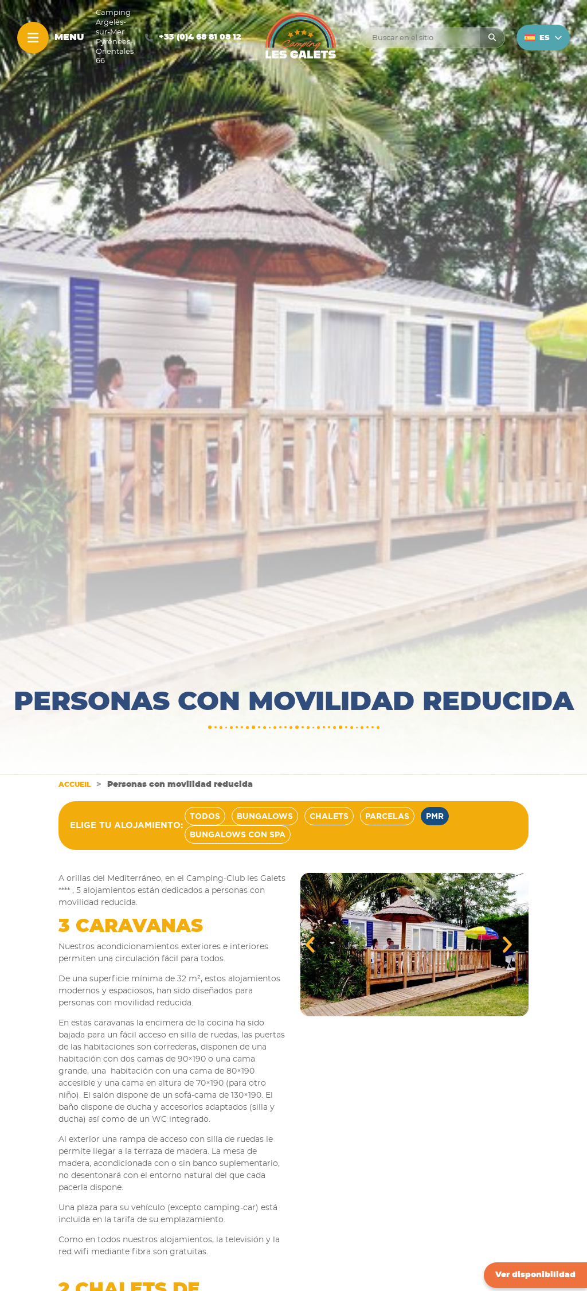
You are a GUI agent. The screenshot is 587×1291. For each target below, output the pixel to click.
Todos (205, 816)
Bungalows (265, 816)
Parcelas (387, 816)
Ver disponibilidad (535, 1275)
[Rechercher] (492, 38)
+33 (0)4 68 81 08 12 (200, 37)
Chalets (329, 816)
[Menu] (33, 37)
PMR (435, 816)
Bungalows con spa (237, 834)
